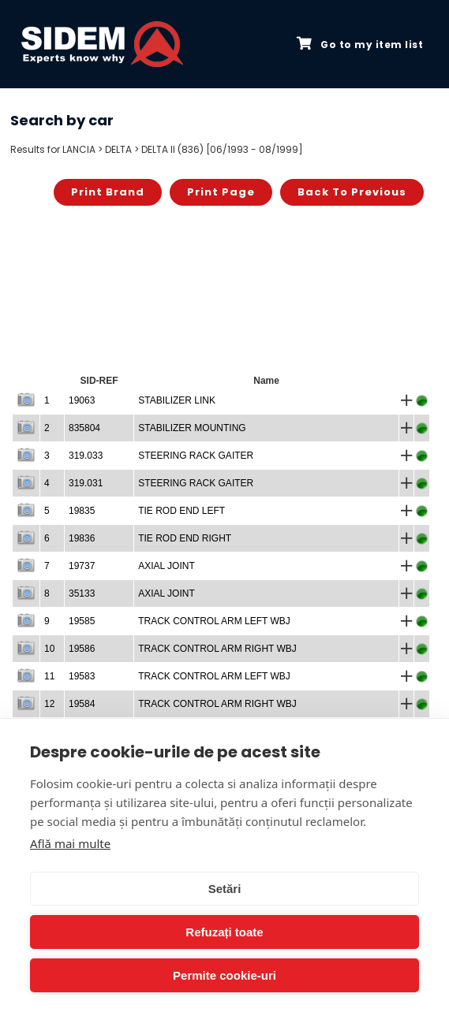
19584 (82, 703)
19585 (82, 621)
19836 (82, 538)
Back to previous (351, 191)
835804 (84, 427)
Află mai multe (70, 843)
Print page (221, 191)
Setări (224, 888)
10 (49, 648)
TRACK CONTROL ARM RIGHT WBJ (217, 648)
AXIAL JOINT (166, 565)
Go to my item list (360, 44)
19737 (82, 565)
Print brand (107, 191)
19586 (82, 648)
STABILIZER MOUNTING (191, 427)
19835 (82, 510)
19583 (82, 676)
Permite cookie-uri (224, 975)
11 (49, 676)
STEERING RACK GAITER (195, 455)
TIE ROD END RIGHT (184, 538)
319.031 (86, 483)
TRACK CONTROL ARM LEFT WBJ (214, 621)
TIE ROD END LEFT (181, 510)
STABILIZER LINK (176, 400)
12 (49, 703)
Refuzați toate (224, 932)
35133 (82, 593)
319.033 (86, 455)
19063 (82, 400)
